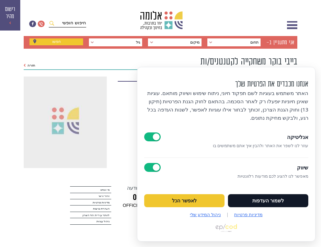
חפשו (56, 42)
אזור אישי (104, 196)
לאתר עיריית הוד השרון (96, 215)
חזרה (29, 65)
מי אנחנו (105, 189)
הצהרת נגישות (101, 208)
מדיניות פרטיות (101, 202)
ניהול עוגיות (103, 221)
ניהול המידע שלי (205, 214)
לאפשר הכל (184, 200)
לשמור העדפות (268, 200)
